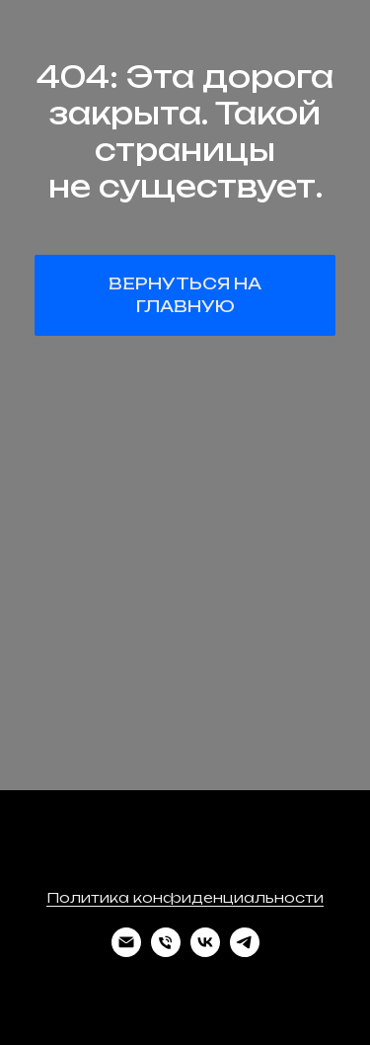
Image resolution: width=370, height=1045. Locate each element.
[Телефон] (166, 951)
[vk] (205, 951)
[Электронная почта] (126, 951)
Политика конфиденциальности (185, 897)
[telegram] (244, 951)
